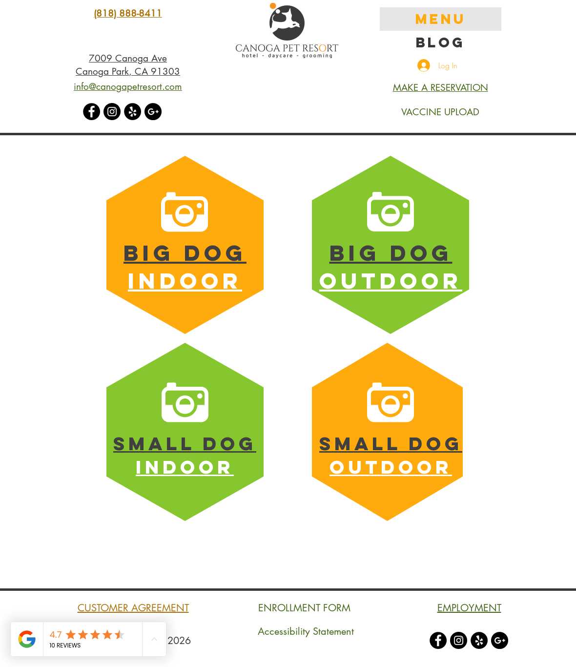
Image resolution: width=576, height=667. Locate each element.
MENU (440, 19)
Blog (440, 42)
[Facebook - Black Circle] (91, 111)
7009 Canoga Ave (128, 58)
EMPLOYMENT (469, 608)
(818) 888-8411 (128, 13)
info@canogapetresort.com (128, 87)
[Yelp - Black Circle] (132, 111)
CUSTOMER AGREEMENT (133, 608)
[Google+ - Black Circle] (153, 111)
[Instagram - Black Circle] (112, 111)
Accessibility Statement (306, 631)
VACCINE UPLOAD (440, 112)
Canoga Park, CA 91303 (128, 71)
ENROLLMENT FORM (304, 608)
